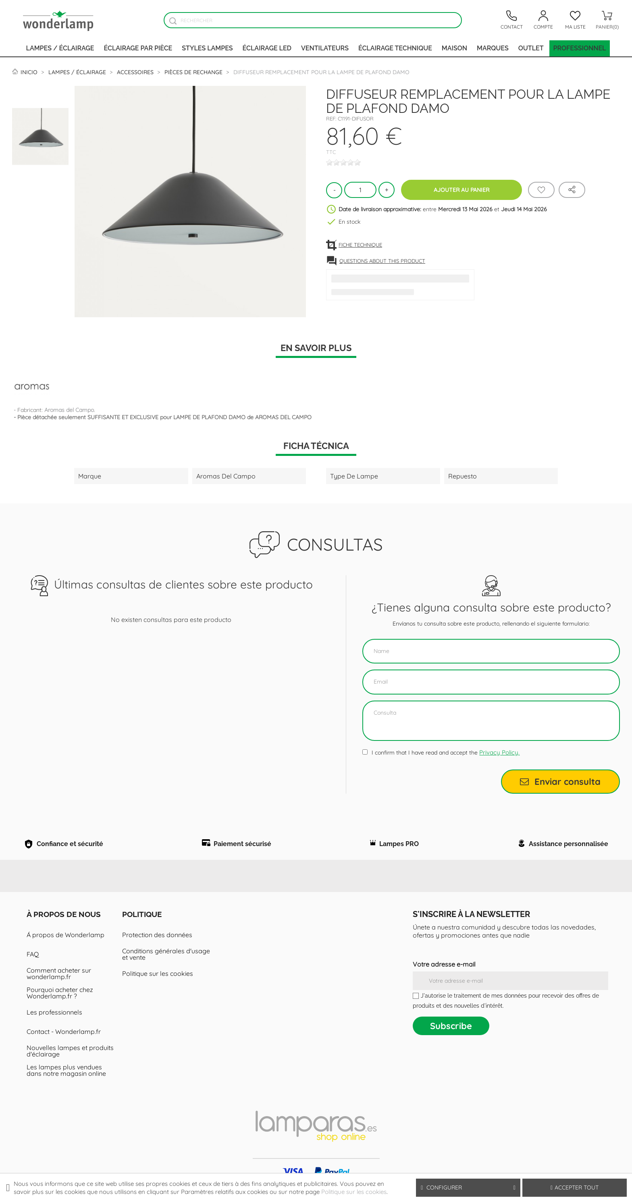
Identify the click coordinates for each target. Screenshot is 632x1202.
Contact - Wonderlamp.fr (64, 1042)
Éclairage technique (395, 48)
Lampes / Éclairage (60, 48)
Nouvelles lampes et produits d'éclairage (70, 1061)
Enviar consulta (560, 781)
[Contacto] (511, 20)
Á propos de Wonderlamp (65, 945)
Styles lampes (207, 48)
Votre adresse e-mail (444, 974)
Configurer (468, 1188)
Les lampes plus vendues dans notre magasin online (66, 1080)
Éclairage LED (267, 48)
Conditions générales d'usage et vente (166, 964)
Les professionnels (54, 1022)
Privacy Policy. (499, 752)
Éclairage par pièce (138, 48)
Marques (493, 48)
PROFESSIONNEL (579, 48)
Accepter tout (575, 1187)
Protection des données (157, 945)
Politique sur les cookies (157, 983)
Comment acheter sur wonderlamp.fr (59, 983)
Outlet (531, 48)
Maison (454, 48)
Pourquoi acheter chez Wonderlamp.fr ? (60, 1003)
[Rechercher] (313, 20)
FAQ (33, 964)
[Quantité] (360, 190)
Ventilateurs (325, 48)
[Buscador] (173, 21)
